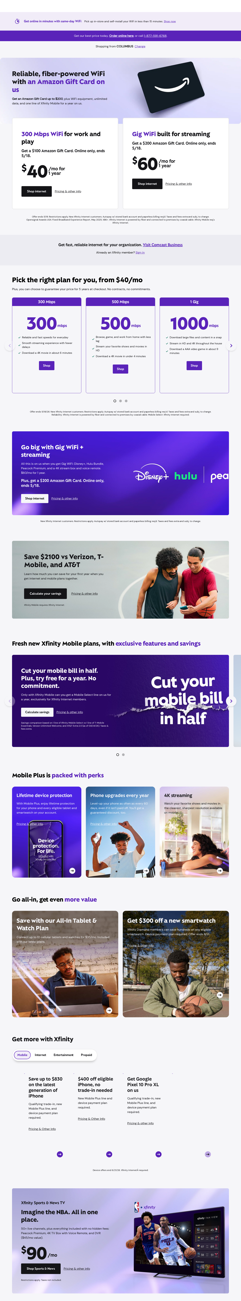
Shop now (170, 21)
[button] (115, 401)
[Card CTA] (46, 832)
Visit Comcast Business (163, 244)
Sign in (140, 252)
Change (140, 46)
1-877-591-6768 (155, 36)
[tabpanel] (120, 1119)
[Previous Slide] (10, 345)
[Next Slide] (231, 345)
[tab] (22, 1055)
